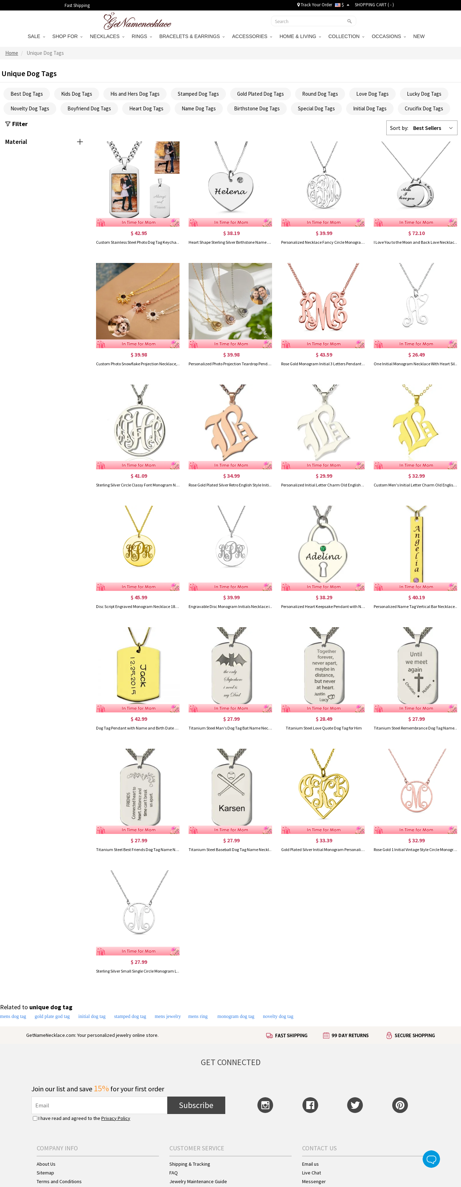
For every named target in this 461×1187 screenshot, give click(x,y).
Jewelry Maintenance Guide (198, 1181)
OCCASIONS (389, 36)
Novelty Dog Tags (29, 108)
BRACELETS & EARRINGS (192, 36)
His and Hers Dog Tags (135, 93)
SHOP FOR (67, 36)
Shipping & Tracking (189, 1164)
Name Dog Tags (199, 108)
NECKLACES (107, 36)
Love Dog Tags (372, 93)
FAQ (173, 1173)
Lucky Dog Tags (424, 93)
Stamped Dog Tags (198, 93)
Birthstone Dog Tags (257, 108)
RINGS (142, 36)
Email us (310, 1164)
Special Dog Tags (316, 108)
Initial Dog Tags (370, 108)
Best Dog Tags (26, 93)
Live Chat (311, 1173)
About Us (46, 1164)
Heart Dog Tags (146, 108)
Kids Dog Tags (76, 93)
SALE (36, 36)
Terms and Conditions (59, 1181)
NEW (419, 36)
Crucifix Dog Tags (424, 108)
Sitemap (45, 1173)
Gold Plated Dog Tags (260, 93)
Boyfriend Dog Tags (89, 108)
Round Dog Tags (320, 93)
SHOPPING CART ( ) (374, 5)
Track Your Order (314, 5)
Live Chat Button (431, 1159)
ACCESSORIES (252, 36)
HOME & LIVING (300, 36)
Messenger (314, 1181)
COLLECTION (346, 36)
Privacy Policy (115, 1118)
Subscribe (196, 1105)
